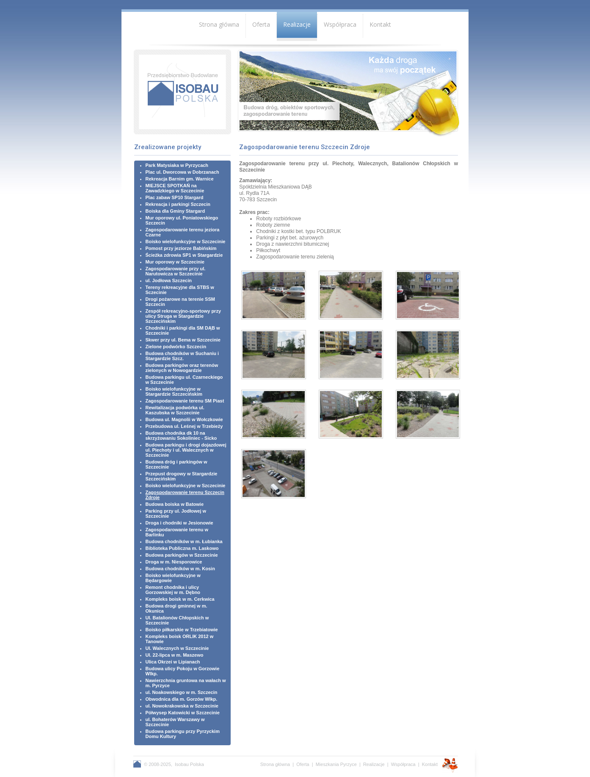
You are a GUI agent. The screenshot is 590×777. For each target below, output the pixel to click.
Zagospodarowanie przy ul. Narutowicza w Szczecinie (176, 271)
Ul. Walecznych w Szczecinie (177, 648)
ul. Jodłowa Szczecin (169, 280)
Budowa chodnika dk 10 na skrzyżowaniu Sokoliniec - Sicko (181, 435)
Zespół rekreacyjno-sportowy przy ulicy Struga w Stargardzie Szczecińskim (183, 316)
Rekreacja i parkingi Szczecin (178, 204)
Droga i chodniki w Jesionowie (179, 522)
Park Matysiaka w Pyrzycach (177, 165)
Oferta (261, 24)
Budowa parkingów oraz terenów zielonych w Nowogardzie (182, 368)
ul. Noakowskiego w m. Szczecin (182, 692)
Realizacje (297, 24)
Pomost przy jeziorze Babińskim (181, 248)
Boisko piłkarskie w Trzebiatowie (182, 629)
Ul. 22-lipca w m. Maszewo (175, 655)
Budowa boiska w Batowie (175, 504)
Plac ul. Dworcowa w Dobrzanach (182, 172)
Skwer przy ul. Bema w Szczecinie (183, 339)
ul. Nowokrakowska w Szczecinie (182, 705)
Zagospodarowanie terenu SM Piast (185, 400)
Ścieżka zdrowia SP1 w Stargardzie (184, 255)
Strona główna (219, 24)
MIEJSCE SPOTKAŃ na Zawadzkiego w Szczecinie (175, 188)
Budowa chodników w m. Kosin (180, 568)
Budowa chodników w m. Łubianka (184, 541)
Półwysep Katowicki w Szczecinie (183, 712)
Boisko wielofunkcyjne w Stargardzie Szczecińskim (174, 391)
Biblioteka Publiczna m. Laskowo (182, 548)
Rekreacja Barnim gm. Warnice (180, 178)
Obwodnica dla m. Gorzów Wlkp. (182, 699)
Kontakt (380, 24)
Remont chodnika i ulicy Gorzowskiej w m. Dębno (173, 590)
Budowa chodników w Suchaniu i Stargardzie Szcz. (182, 356)
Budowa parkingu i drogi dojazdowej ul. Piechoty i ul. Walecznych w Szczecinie (186, 450)
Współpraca (340, 24)
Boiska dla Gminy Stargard (175, 211)
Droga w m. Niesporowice (174, 561)
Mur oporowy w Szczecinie (175, 261)
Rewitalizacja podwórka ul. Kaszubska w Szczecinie (175, 410)
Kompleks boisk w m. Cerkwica (180, 599)
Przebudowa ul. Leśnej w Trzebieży (184, 426)
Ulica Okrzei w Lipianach (173, 661)
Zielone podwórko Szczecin (176, 346)
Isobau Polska (189, 764)
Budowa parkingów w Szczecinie (182, 555)
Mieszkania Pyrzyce (336, 764)
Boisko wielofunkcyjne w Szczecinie (186, 241)
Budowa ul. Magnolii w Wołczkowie (184, 419)
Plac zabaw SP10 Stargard (175, 197)
